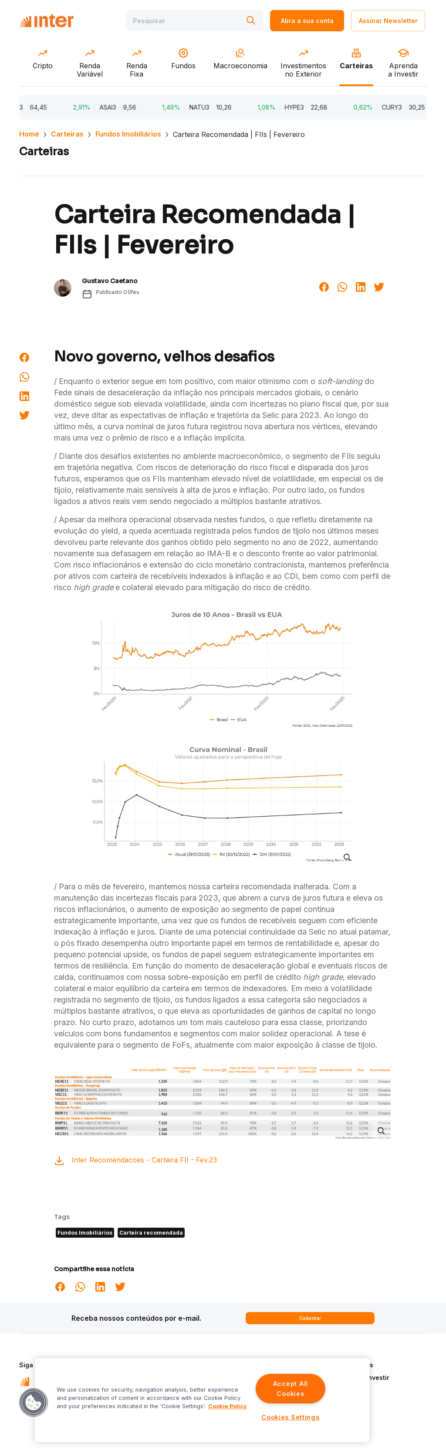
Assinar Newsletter (388, 20)
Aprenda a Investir (361, 1377)
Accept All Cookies (290, 1388)
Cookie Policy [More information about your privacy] (227, 1406)
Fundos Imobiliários (128, 134)
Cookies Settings (290, 1417)
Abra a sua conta (307, 20)
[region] (202, 1400)
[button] (33, 1402)
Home (29, 134)
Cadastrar (310, 1318)
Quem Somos (353, 1365)
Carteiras (67, 134)
